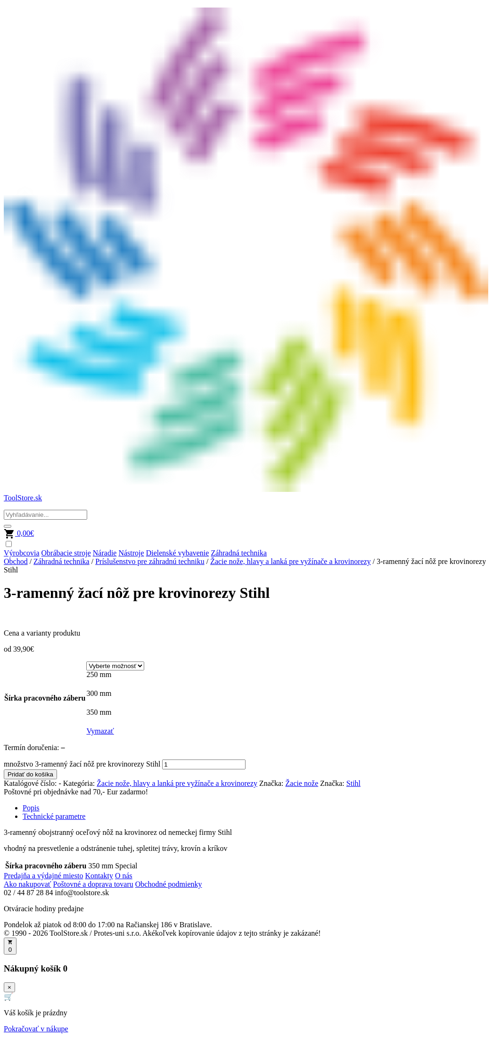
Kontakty (99, 876)
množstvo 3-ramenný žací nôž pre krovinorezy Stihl (82, 764)
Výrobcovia (22, 553)
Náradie (105, 553)
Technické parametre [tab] (54, 816)
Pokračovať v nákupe (36, 1029)
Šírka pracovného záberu (44, 698)
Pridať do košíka (30, 774)
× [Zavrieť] (9, 987)
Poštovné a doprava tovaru (93, 884)
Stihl (353, 783)
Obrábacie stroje (66, 553)
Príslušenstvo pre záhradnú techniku (150, 561)
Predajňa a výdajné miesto (43, 876)
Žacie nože (302, 783)
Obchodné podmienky (168, 884)
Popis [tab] (31, 808)
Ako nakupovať (27, 884)
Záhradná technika (239, 553)
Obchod (16, 561)
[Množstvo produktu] (204, 764)
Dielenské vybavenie (177, 553)
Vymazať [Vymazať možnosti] (100, 731)
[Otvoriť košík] (10, 946)
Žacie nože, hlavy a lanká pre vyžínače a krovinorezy (290, 561)
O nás (123, 876)
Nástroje (131, 553)
